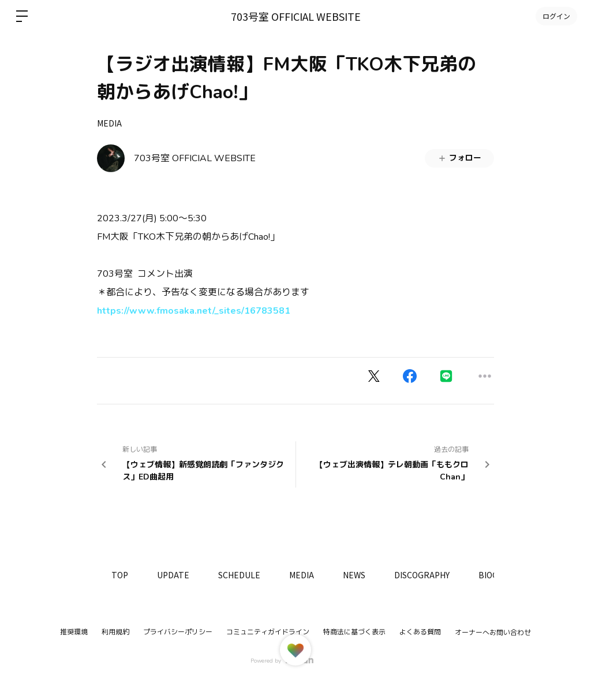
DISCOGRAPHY (422, 575)
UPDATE (173, 575)
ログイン (556, 16)
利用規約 (115, 632)
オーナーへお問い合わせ (493, 632)
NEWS (354, 575)
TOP (119, 575)
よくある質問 (420, 632)
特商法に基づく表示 (354, 632)
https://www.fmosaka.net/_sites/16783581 (193, 310)
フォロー (459, 158)
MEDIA (109, 123)
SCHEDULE (239, 575)
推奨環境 (74, 632)
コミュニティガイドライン (267, 632)
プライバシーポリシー (177, 632)
